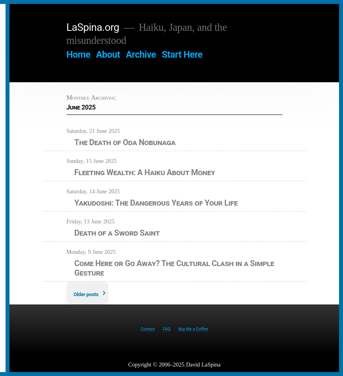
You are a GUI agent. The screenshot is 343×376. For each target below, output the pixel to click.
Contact (148, 329)
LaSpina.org (92, 27)
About (108, 54)
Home (78, 54)
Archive (141, 54)
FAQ (166, 329)
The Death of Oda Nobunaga (125, 142)
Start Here (182, 54)
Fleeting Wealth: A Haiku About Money (144, 172)
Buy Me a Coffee (193, 329)
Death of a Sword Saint (117, 233)
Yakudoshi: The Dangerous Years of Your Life (156, 203)
